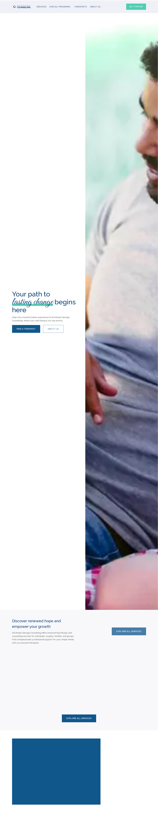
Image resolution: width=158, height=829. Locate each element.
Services (41, 6)
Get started (136, 6)
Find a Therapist (26, 328)
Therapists (80, 6)
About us (53, 328)
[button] (60, 6)
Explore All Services (128, 629)
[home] (22, 6)
